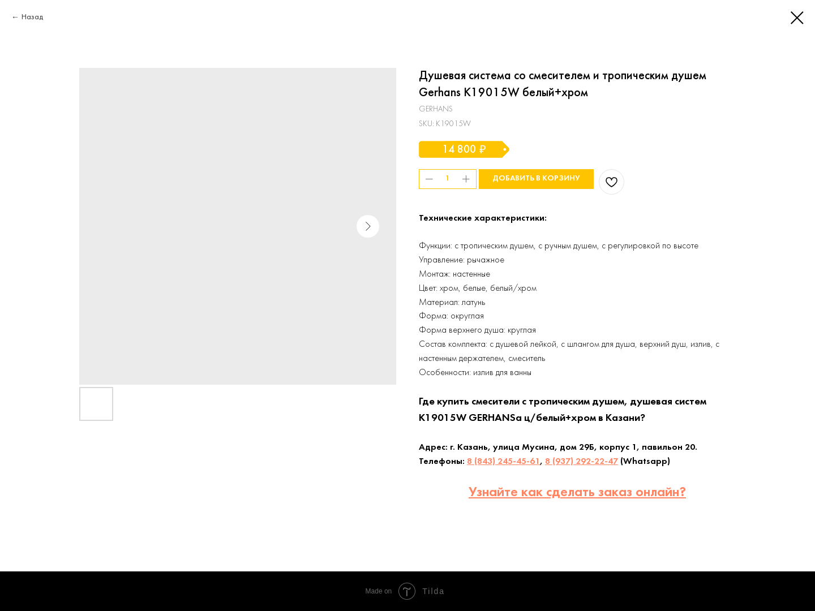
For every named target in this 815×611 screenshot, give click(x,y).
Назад (32, 17)
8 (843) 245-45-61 (503, 461)
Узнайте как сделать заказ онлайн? (577, 493)
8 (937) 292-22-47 (581, 461)
